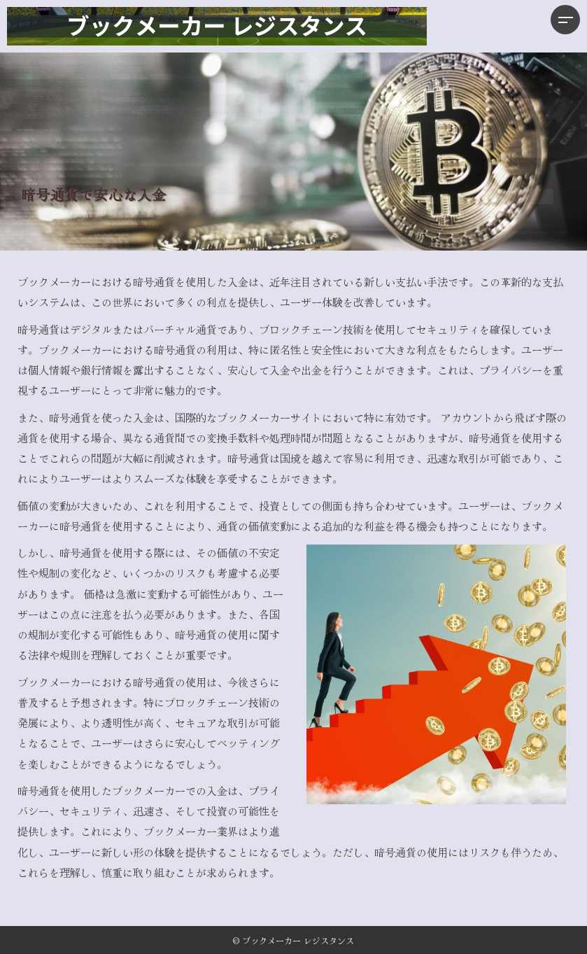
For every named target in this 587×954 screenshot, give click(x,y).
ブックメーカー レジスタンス (298, 940)
